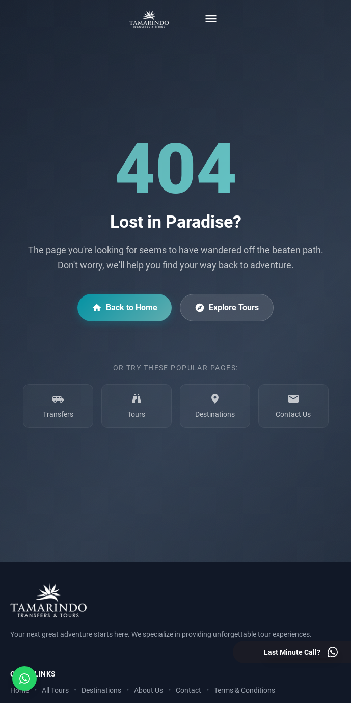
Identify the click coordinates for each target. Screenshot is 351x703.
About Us (148, 690)
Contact (188, 690)
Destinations (101, 690)
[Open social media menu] (24, 678)
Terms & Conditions (244, 690)
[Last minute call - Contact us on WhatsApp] (301, 652)
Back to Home (124, 308)
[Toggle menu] (211, 19)
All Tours (55, 690)
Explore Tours (227, 308)
